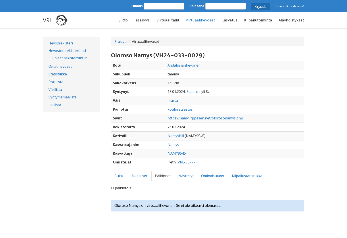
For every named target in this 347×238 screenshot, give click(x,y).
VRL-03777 (186, 162)
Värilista (55, 89)
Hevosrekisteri (60, 43)
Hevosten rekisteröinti (67, 50)
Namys (173, 144)
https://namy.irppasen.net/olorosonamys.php (205, 118)
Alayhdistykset (291, 20)
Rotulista (55, 81)
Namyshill (176, 135)
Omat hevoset (60, 66)
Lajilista (54, 104)
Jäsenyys (142, 20)
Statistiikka (57, 74)
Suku (119, 175)
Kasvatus (229, 20)
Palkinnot (163, 175)
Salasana (197, 6)
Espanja (193, 91)
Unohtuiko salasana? (290, 6)
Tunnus (137, 6)
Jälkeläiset (139, 175)
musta (173, 100)
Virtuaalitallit (167, 20)
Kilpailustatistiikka (247, 175)
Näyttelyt (186, 175)
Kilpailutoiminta (258, 20)
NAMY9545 (177, 153)
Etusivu (120, 41)
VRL (47, 20)
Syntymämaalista (62, 97)
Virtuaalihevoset (200, 20)
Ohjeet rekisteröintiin (69, 58)
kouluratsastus (180, 109)
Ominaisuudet (212, 175)
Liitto (123, 20)
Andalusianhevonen (184, 65)
